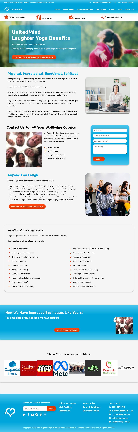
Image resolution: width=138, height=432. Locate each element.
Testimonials (101, 9)
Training (112, 9)
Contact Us (129, 9)
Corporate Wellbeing (85, 9)
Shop (120, 9)
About (57, 9)
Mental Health (68, 9)
